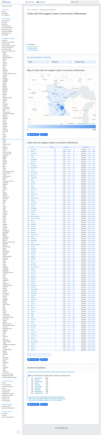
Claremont (33, 279)
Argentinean (5, 70)
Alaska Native (6, 56)
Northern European (7, 256)
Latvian (4, 222)
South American (6, 315)
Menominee (5, 238)
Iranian (4, 202)
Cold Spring (33, 238)
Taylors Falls (34, 331)
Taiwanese (5, 336)
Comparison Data (32, 48)
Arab (4, 67)
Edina (32, 179)
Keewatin (33, 273)
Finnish (4, 168)
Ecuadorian (5, 155)
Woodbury (33, 188)
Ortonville (33, 327)
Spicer (32, 309)
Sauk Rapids (34, 291)
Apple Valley (34, 159)
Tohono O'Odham (7, 341)
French (4, 169)
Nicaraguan (5, 253)
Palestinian (5, 267)
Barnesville (33, 325)
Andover (33, 236)
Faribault (33, 338)
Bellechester (34, 335)
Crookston (33, 214)
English (4, 158)
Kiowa (4, 218)
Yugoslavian (5, 367)
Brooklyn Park (34, 167)
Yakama (5, 364)
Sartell (32, 301)
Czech (4, 142)
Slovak (4, 309)
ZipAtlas (93, 123)
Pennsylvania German (8, 272)
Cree (4, 133)
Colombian (5, 126)
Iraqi (4, 203)
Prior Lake (33, 204)
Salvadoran (5, 290)
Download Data (34, 134)
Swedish (5, 331)
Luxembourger (6, 230)
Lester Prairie (34, 340)
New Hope (33, 228)
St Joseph (33, 252)
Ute (3, 355)
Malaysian (5, 234)
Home (28, 9)
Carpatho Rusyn (6, 108)
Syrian (4, 335)
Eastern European (7, 153)
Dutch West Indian (7, 152)
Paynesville (33, 293)
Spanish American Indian (9, 325)
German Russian (7, 176)
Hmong (4, 187)
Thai (4, 338)
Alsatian (5, 62)
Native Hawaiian (6, 246)
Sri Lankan (5, 327)
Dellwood (33, 311)
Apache (4, 65)
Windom (33, 246)
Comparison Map (32, 46)
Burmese (5, 100)
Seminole (5, 298)
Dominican (5, 149)
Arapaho (5, 68)
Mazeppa (33, 256)
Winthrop (33, 254)
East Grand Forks (35, 267)
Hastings (33, 206)
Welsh (4, 360)
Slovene (4, 311)
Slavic (4, 307)
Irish (4, 205)
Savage (32, 212)
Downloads (42, 2)
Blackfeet (5, 91)
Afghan (4, 52)
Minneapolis (34, 149)
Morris (32, 305)
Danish (4, 145)
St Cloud (33, 157)
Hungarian (5, 193)
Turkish (4, 347)
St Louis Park (34, 173)
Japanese (5, 213)
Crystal (32, 317)
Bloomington (34, 153)
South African (6, 314)
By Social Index (5, 20)
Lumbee (5, 229)
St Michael (33, 287)
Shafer (32, 315)
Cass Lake (33, 275)
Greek (4, 179)
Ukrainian (5, 352)
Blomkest (33, 348)
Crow (4, 137)
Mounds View (34, 194)
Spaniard (5, 320)
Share (45, 134)
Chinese (5, 121)
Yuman (4, 368)
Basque (4, 83)
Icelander (5, 195)
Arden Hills (33, 344)
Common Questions (33, 50)
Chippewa (5, 123)
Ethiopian (5, 161)
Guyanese (5, 184)
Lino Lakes (33, 263)
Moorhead (33, 230)
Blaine (32, 220)
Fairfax (32, 242)
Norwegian (5, 258)
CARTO (89, 123)
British (4, 96)
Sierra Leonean (6, 304)
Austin (32, 155)
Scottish (5, 296)
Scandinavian (6, 293)
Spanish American (7, 323)
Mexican (5, 240)
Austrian (5, 76)
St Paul (32, 151)
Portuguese (5, 279)
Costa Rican (5, 131)
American (5, 64)
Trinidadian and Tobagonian (9, 344)
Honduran (5, 189)
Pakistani (5, 266)
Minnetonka (33, 210)
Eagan (32, 186)
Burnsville (33, 163)
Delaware (5, 147)
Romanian (5, 287)
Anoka (32, 192)
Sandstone (33, 250)
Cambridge (33, 248)
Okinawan (5, 259)
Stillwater (33, 232)
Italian (4, 210)
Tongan (4, 343)
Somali (4, 312)
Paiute (4, 264)
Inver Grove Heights (35, 218)
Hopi (4, 190)
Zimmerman (34, 202)
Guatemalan (5, 182)
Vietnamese (5, 359)
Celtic (4, 110)
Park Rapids (34, 240)
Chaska (32, 200)
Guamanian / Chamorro (8, 181)
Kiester (32, 346)
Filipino (4, 166)
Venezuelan (5, 357)
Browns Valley (34, 342)
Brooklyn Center (34, 198)
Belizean (5, 86)
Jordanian (5, 214)
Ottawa (4, 262)
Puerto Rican (6, 283)
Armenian (5, 72)
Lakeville (33, 184)
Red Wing (33, 277)
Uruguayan (5, 354)
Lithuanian (5, 227)
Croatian (5, 136)
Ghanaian (5, 177)
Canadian (5, 105)
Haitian (4, 185)
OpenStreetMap (84, 123)
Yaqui (4, 365)
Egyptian (5, 157)
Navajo (4, 248)
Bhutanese (5, 89)
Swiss (4, 333)
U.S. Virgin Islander (7, 349)
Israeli (4, 208)
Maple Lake (33, 295)
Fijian (4, 165)
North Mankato (34, 289)
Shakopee (33, 281)
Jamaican (5, 211)
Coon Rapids (34, 171)
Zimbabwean (6, 372)
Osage (4, 261)
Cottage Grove (34, 177)
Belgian (4, 84)
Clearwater (33, 307)
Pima (4, 275)
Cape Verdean (6, 107)
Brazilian (5, 94)
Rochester (33, 161)
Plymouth (33, 226)
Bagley (32, 313)
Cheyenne (5, 117)
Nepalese (5, 250)
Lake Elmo (33, 319)
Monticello (33, 265)
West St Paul (34, 190)
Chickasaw (5, 118)
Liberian (4, 226)
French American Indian (8, 171)
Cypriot (4, 141)
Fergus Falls (34, 299)
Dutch (4, 150)
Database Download (7, 6)
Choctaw (5, 125)
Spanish (5, 322)
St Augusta (33, 224)
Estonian (5, 160)
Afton (32, 261)
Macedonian (6, 232)
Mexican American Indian (9, 242)
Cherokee (5, 115)
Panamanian (6, 269)
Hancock (33, 333)
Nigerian (5, 254)
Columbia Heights (35, 244)
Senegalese (5, 299)
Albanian (5, 59)
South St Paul (34, 234)
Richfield (33, 182)
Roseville (33, 283)
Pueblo (4, 282)
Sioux (4, 306)
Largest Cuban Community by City (47, 9)
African (4, 54)
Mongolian (5, 243)
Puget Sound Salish (7, 285)
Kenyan (4, 216)
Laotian (4, 221)
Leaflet (78, 123)
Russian (5, 288)
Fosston (33, 323)
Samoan (5, 291)
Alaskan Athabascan (8, 57)
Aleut (4, 60)
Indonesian (5, 198)
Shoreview (33, 222)
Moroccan (5, 245)
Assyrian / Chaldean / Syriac (9, 73)
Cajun (4, 102)
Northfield (33, 258)
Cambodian (5, 104)
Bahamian (5, 78)
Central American (7, 112)
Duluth (32, 169)
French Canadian (7, 173)
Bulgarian (5, 99)
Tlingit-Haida (6, 339)
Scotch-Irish (5, 295)
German (4, 174)
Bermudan (5, 88)
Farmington (33, 208)
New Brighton (34, 165)
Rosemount (33, 285)
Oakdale (33, 269)
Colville (4, 128)
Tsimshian (5, 346)
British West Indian (7, 97)
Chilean (4, 120)
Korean (4, 219)
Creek (4, 134)
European (5, 163)
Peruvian (5, 274)
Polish (4, 277)
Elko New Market (35, 216)
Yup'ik (4, 370)
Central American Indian (8, 113)
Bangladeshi (6, 80)
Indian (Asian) (6, 197)
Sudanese (5, 330)
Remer (32, 329)
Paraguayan (5, 270)
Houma (4, 192)
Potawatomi (5, 280)
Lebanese (5, 224)
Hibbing (32, 297)
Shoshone (5, 303)
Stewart (33, 196)
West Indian (5, 362)
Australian (5, 75)
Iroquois (5, 206)
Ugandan (5, 351)
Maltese (5, 235)
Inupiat (4, 200)
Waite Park (33, 271)
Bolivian (4, 92)
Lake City (33, 303)
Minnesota (34, 9)
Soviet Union (6, 319)
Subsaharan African (7, 328)
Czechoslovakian (7, 144)
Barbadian (5, 81)
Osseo (32, 321)
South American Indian (8, 317)
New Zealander (6, 251)
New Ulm (33, 350)
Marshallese (6, 237)
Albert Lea (33, 175)
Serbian (4, 301)
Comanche (5, 129)
